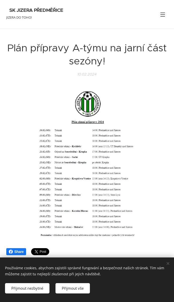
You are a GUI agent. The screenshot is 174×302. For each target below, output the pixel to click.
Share (16, 252)
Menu (162, 14)
